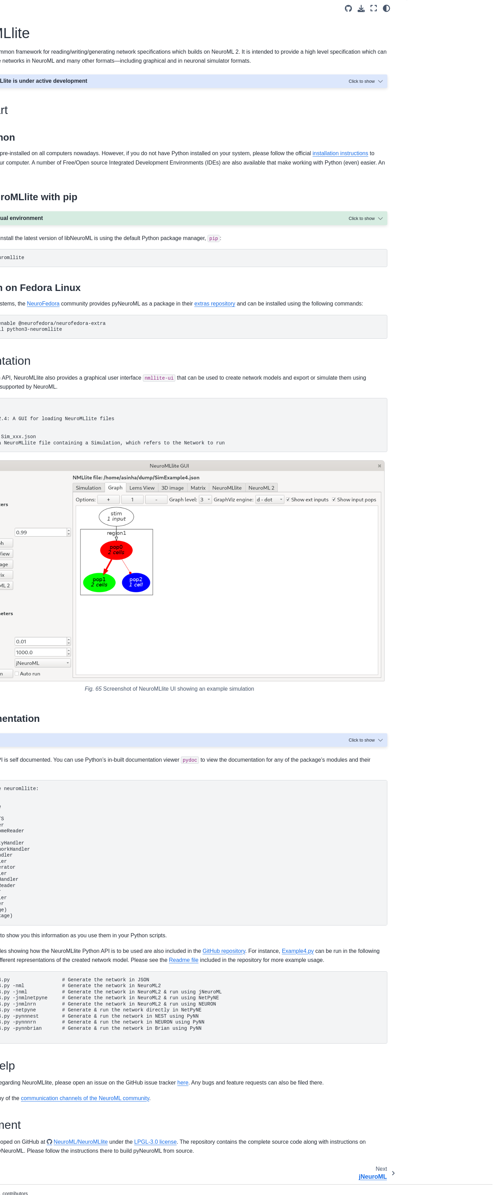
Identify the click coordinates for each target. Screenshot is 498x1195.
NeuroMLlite (34, 298)
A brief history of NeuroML (43, 674)
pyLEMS (29, 287)
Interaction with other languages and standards (55, 796)
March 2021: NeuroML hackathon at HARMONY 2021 (54, 581)
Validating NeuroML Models (45, 146)
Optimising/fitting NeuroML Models (52, 179)
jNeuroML (31, 309)
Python (122, 163)
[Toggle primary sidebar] (115, 8)
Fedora (131, 322)
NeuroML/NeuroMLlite (243, 1116)
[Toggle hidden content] (367, 90)
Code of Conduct (33, 751)
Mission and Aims (34, 80)
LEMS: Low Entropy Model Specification (44, 206)
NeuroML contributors (38, 729)
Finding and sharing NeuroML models (56, 124)
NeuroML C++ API (40, 331)
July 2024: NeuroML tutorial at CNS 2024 (54, 446)
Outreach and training (38, 718)
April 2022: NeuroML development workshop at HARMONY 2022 (52, 504)
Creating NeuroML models (43, 135)
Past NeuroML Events (39, 615)
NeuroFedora (205, 322)
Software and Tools (37, 254)
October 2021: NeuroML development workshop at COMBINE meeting (56, 523)
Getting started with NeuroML (47, 113)
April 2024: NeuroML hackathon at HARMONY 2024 (52, 465)
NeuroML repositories (38, 740)
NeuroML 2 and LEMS (39, 231)
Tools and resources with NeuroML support (47, 357)
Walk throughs (30, 402)
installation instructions (234, 172)
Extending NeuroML (36, 243)
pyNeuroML (33, 265)
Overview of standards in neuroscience (42, 659)
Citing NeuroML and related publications (45, 376)
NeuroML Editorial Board (42, 685)
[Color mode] (386, 8)
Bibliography (28, 839)
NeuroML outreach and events (48, 431)
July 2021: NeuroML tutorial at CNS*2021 (48, 562)
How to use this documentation (49, 91)
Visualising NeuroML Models (46, 157)
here (217, 190)
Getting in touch (32, 644)
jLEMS (27, 319)
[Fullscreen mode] (373, 8)
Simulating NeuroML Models (46, 168)
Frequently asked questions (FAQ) (52, 391)
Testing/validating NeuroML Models (53, 190)
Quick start (424, 22)
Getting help (426, 44)
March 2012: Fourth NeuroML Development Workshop (47, 600)
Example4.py (190, 910)
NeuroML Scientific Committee (48, 696)
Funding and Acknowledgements (50, 707)
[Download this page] (361, 8)
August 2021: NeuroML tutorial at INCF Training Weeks (51, 542)
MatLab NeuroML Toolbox (48, 342)
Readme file (235, 919)
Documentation (429, 33)
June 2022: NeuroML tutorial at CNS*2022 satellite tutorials (49, 485)
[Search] (54, 52)
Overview (25, 780)
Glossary (24, 828)
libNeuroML (33, 275)
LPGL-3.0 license (318, 1116)
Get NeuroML (29, 102)
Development (427, 54)
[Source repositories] (348, 8)
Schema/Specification (38, 220)
